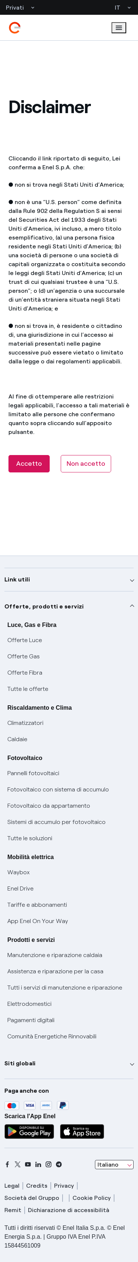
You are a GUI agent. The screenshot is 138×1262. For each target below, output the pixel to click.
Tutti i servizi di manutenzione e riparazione (64, 987)
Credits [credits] (36, 1185)
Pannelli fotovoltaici (33, 773)
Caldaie (17, 739)
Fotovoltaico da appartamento (48, 805)
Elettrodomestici (29, 1003)
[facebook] (7, 1164)
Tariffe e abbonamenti (37, 904)
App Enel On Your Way (37, 921)
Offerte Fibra (24, 672)
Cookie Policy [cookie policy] (91, 1197)
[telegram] (59, 1164)
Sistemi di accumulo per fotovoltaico (56, 821)
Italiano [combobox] (108, 1164)
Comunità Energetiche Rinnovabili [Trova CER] (51, 1036)
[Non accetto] (86, 463)
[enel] (15, 28)
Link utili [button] (17, 579)
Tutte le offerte (27, 688)
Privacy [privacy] (64, 1185)
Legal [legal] (12, 1185)
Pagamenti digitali (30, 1020)
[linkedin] (38, 1164)
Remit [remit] (12, 1210)
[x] (18, 1164)
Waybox (18, 872)
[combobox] (114, 1165)
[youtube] (28, 1164)
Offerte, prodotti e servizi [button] (44, 606)
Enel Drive (20, 888)
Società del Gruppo (31, 1197)
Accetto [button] (29, 463)
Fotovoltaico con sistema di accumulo (58, 789)
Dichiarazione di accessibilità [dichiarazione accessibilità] (68, 1210)
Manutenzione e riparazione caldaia (54, 955)
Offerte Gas (23, 656)
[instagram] (49, 1164)
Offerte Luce (24, 640)
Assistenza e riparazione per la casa (55, 971)
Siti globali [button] (20, 1063)
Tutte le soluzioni (29, 838)
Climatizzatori (25, 722)
